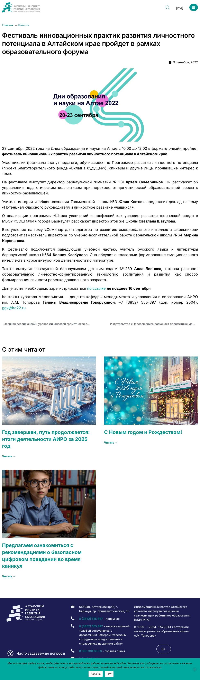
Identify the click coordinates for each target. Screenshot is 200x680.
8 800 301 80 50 (90, 651)
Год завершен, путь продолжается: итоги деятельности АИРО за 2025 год (46, 439)
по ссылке (96, 288)
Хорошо (96, 673)
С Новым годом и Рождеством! (143, 432)
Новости (23, 25)
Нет (109, 673)
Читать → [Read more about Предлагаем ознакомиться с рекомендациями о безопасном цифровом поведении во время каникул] (9, 576)
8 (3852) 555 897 (91, 626)
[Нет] (194, 669)
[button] (193, 7)
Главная (7, 25)
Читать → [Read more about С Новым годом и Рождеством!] (111, 442)
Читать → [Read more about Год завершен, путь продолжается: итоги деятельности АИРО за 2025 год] (9, 456)
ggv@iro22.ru (14, 308)
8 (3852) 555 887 (91, 618)
